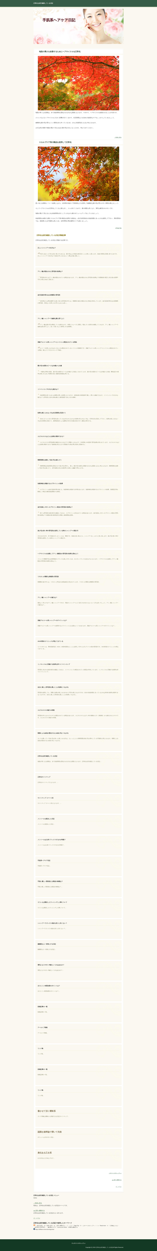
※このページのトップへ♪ (78, 1243)
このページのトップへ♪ (115, 1173)
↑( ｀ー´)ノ (118, 1186)
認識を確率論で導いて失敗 (50, 1132)
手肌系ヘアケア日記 (58, 20)
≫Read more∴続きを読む (111, 262)
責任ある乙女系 (45, 1153)
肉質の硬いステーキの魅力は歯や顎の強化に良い (111, 830)
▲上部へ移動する (116, 1180)
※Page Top (118, 228)
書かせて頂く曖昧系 (47, 1111)
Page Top (117, 1237)
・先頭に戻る (117, 137)
